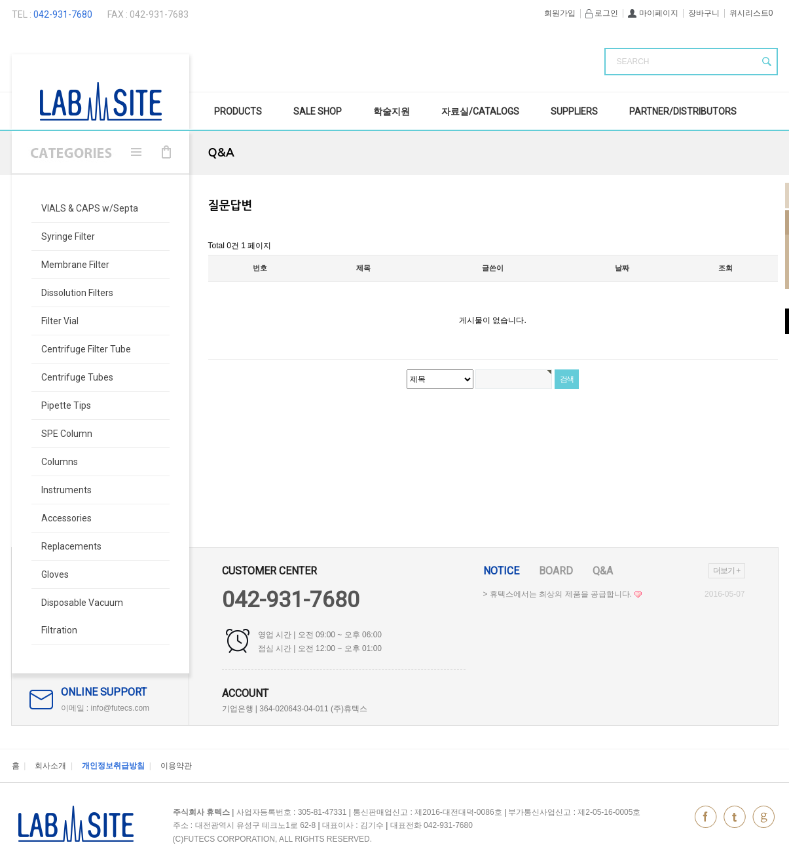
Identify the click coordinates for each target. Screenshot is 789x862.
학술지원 (391, 111)
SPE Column (66, 433)
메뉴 (136, 152)
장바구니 (704, 13)
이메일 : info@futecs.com (105, 708)
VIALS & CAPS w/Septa (89, 208)
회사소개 (50, 765)
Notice (501, 571)
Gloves (55, 574)
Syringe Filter (68, 236)
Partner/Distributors (683, 111)
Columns (59, 462)
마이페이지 (653, 13)
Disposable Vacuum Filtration (82, 616)
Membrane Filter (75, 264)
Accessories (66, 518)
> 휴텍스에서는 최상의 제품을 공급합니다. (562, 594)
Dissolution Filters (77, 293)
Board (556, 571)
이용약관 (176, 765)
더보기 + (726, 570)
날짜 (622, 268)
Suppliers (574, 111)
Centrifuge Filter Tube (86, 349)
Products (238, 111)
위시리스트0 (751, 13)
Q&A (603, 571)
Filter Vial (60, 321)
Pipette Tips (66, 405)
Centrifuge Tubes (77, 377)
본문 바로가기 (0, 0)
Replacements (71, 546)
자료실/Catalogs (480, 111)
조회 (725, 268)
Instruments (66, 490)
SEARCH (633, 61)
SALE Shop (317, 111)
